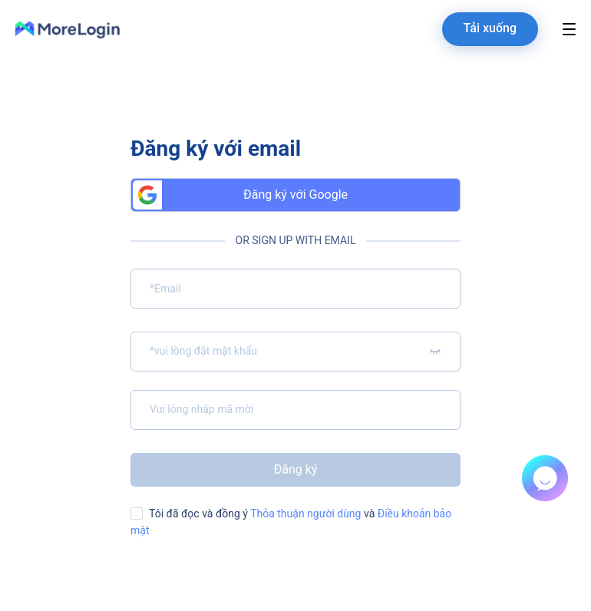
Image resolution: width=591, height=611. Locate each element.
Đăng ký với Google (240, 195)
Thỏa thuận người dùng (305, 513)
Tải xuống (490, 28)
